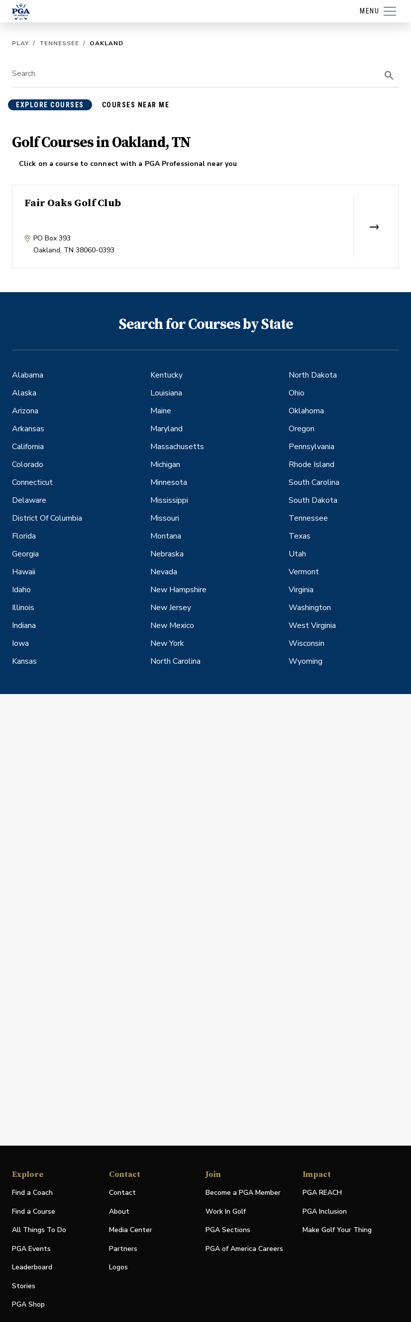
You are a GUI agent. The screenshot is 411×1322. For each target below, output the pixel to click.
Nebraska (167, 553)
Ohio (297, 393)
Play (20, 43)
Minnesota (168, 482)
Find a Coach (32, 1192)
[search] (389, 75)
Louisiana (166, 393)
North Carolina (175, 661)
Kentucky (166, 375)
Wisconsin (306, 643)
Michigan (165, 464)
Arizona (25, 410)
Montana (165, 536)
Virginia (301, 589)
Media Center (130, 1230)
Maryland (166, 428)
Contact (122, 1192)
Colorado (27, 464)
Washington (310, 607)
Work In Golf (226, 1211)
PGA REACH (322, 1193)
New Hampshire (178, 589)
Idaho (21, 589)
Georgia (25, 553)
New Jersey (170, 607)
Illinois (23, 607)
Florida (24, 536)
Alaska (24, 393)
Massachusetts (177, 446)
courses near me (136, 105)
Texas (299, 536)
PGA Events (31, 1248)
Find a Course (33, 1211)
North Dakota (313, 375)
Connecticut (32, 482)
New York (167, 643)
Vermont (304, 571)
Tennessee (59, 43)
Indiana (24, 625)
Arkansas (28, 428)
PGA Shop (28, 1305)
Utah (297, 553)
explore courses (50, 105)
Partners (123, 1248)
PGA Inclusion (325, 1211)
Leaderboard (32, 1267)
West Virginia (312, 625)
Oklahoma (306, 410)
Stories (23, 1286)
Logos (118, 1267)
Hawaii (23, 571)
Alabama (27, 375)
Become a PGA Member (243, 1192)
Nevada (163, 571)
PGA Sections (228, 1230)
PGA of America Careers (244, 1249)
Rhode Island (311, 464)
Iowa (20, 643)
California (28, 446)
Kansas (24, 661)
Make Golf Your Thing (337, 1230)
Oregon (301, 428)
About (119, 1211)
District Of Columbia (47, 518)
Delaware (29, 500)
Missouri (164, 518)
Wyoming (305, 661)
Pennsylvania (311, 446)
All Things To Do (39, 1230)
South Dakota (313, 500)
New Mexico (172, 625)
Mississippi (169, 500)
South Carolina (314, 482)
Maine (160, 410)
